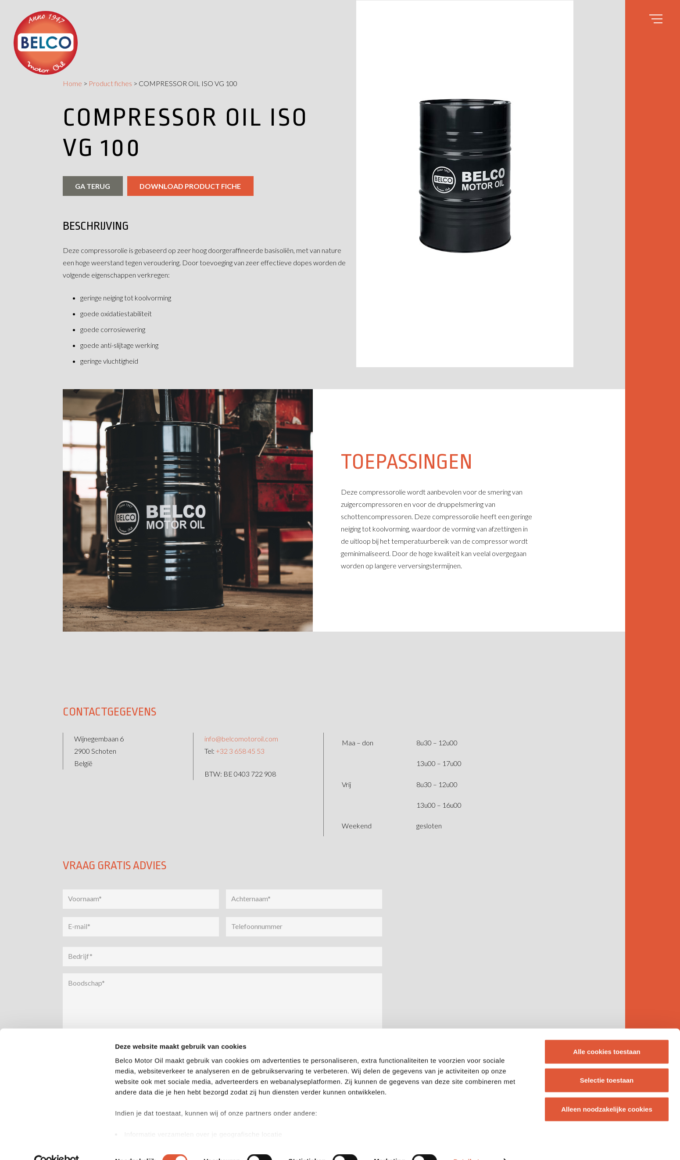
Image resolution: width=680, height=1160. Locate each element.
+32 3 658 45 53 (240, 744)
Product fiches (110, 83)
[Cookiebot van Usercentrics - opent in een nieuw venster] (56, 1142)
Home (72, 83)
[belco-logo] (46, 43)
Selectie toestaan (607, 1061)
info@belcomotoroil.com (241, 731)
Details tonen (474, 1142)
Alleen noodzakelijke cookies (606, 1090)
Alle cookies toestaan (606, 1033)
